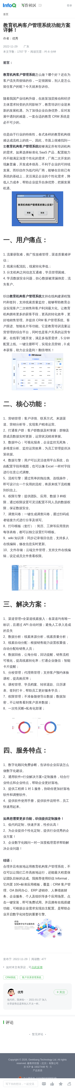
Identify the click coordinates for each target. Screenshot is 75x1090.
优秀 (15, 38)
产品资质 (37, 1070)
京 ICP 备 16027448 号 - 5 (38, 1066)
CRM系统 (10, 977)
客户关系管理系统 (31, 977)
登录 (69, 5)
